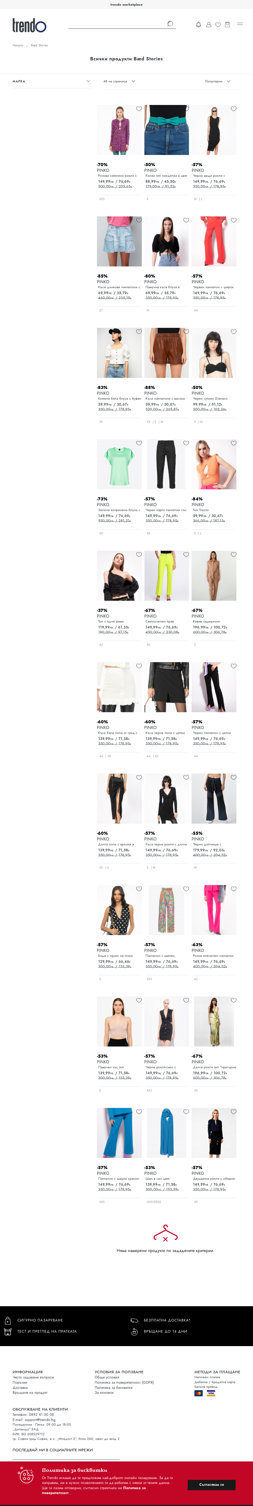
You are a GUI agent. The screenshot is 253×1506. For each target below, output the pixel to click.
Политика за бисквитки (114, 1387)
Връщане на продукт (30, 1392)
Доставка (20, 1387)
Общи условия (107, 1377)
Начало (18, 45)
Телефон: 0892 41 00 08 (33, 1414)
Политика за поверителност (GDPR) (124, 1382)
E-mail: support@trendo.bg (34, 1419)
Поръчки (20, 1382)
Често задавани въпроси (33, 1377)
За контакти (104, 1392)
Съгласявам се (211, 1484)
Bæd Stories (39, 45)
